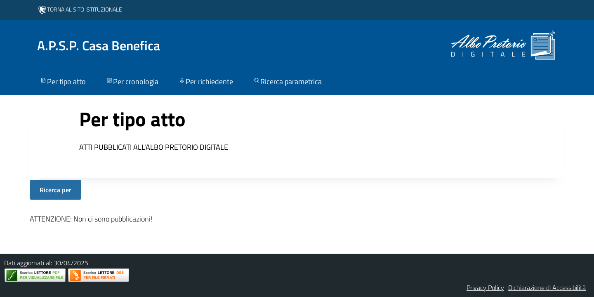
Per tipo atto (63, 81)
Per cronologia (132, 81)
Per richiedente (205, 81)
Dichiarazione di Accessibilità (547, 287)
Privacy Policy (485, 287)
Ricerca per (55, 190)
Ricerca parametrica (287, 81)
